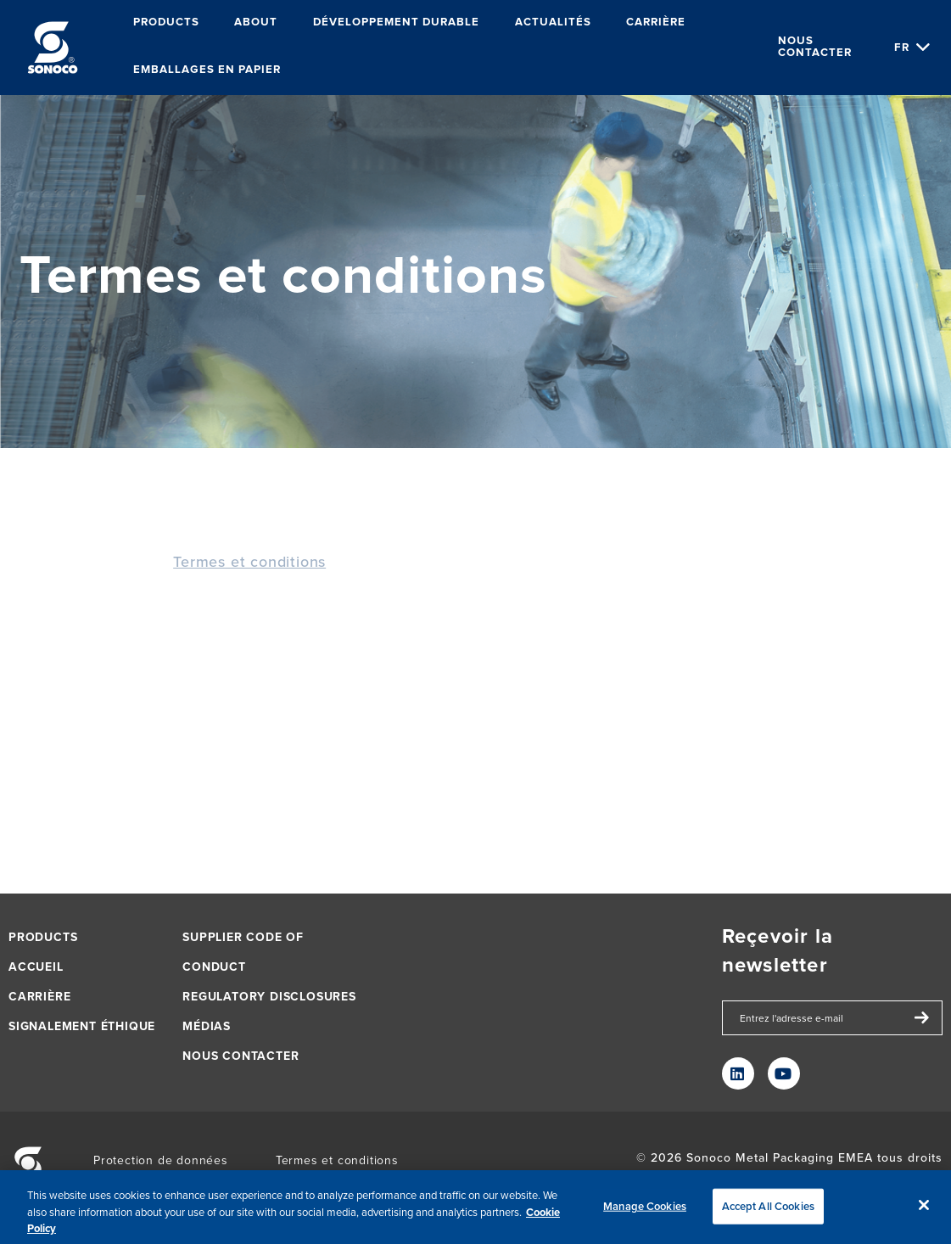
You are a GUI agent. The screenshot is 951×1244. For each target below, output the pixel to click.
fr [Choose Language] (901, 47)
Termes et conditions (249, 561)
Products (42, 937)
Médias (206, 1026)
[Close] (924, 1208)
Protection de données (160, 1160)
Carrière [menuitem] (655, 22)
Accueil (36, 967)
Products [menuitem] (166, 22)
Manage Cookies (644, 1210)
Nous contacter (815, 47)
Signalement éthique (81, 1026)
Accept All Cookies (768, 1210)
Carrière (39, 997)
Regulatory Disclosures (269, 997)
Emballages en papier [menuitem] (207, 70)
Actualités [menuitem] (553, 22)
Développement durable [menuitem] (396, 22)
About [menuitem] (255, 22)
